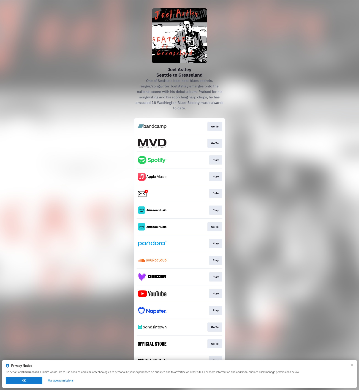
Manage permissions (61, 380)
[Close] (352, 365)
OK (24, 380)
